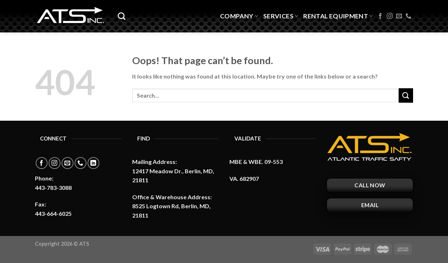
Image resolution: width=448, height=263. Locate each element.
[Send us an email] (399, 16)
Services (280, 16)
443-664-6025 (53, 213)
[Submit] (406, 95)
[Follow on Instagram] (390, 16)
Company (239, 16)
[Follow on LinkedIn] (93, 163)
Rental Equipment (338, 16)
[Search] (121, 16)
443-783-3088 (53, 187)
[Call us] (408, 16)
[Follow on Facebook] (380, 16)
